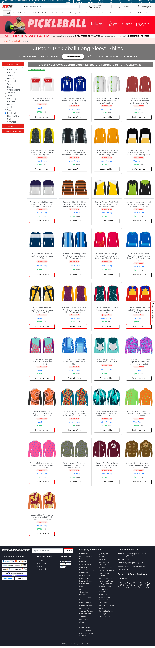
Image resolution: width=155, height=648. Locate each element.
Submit (68, 551)
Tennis (10, 110)
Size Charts (103, 603)
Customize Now (42, 117)
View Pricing (42, 108)
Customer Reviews (86, 611)
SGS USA (40, 561)
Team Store (103, 556)
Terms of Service (85, 630)
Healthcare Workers (106, 581)
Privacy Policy (84, 628)
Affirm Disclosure (85, 625)
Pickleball (15, 41)
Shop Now (83, 567)
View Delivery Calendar (84, 593)
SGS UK (39, 566)
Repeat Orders (84, 578)
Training (11, 93)
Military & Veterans (105, 584)
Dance (10, 104)
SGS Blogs (102, 614)
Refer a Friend (104, 562)
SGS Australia (41, 569)
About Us (82, 616)
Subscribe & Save (105, 597)
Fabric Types (84, 608)
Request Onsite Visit (106, 611)
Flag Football (13, 116)
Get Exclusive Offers (15, 550)
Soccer (10, 84)
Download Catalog (105, 600)
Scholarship (103, 594)
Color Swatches (85, 603)
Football (11, 78)
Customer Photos (85, 614)
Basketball (12, 69)
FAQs (81, 586)
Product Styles (13, 131)
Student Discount (105, 578)
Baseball (11, 72)
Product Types (13, 126)
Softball (10, 75)
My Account (83, 589)
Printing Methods (85, 605)
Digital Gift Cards (105, 616)
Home (5, 41)
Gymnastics (13, 122)
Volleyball (11, 81)
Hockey (11, 87)
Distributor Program (106, 570)
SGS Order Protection (106, 605)
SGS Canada (41, 563)
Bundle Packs (84, 573)
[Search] (24, 6)
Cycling (10, 107)
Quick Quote (103, 554)
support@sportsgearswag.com (136, 566)
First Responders (105, 586)
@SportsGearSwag (137, 574)
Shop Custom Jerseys (87, 570)
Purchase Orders (153, 313)
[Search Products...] (51, 6)
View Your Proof (85, 600)
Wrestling (12, 98)
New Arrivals (84, 561)
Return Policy (84, 619)
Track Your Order (85, 597)
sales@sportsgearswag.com (133, 563)
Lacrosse (11, 101)
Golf (9, 119)
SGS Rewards (103, 608)
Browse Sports (12, 64)
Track (9, 96)
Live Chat (125, 569)
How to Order (84, 584)
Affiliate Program (105, 565)
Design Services (85, 564)
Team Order (103, 559)
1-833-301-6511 (130, 559)
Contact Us (83, 554)
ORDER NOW (73, 56)
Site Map (82, 622)
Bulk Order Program (106, 568)
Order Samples (84, 575)
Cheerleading (13, 90)
